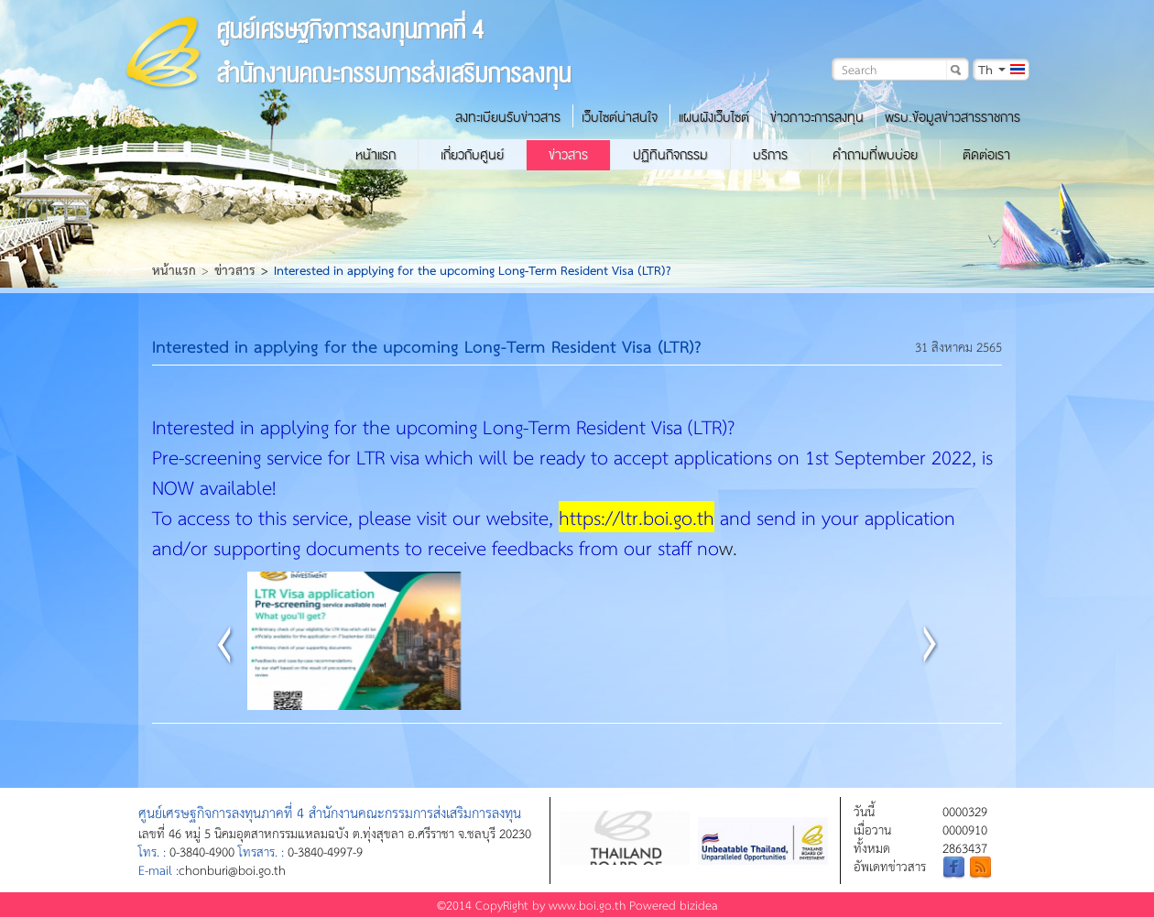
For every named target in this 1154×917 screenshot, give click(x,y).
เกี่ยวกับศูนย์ (472, 155)
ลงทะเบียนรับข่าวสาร (508, 117)
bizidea (699, 904)
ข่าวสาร (568, 155)
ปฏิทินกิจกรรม (670, 155)
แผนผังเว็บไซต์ (714, 117)
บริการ (770, 155)
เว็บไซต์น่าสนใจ (620, 117)
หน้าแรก (375, 155)
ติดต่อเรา (986, 155)
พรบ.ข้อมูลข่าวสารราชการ (952, 117)
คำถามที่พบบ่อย (875, 155)
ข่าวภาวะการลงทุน (817, 117)
